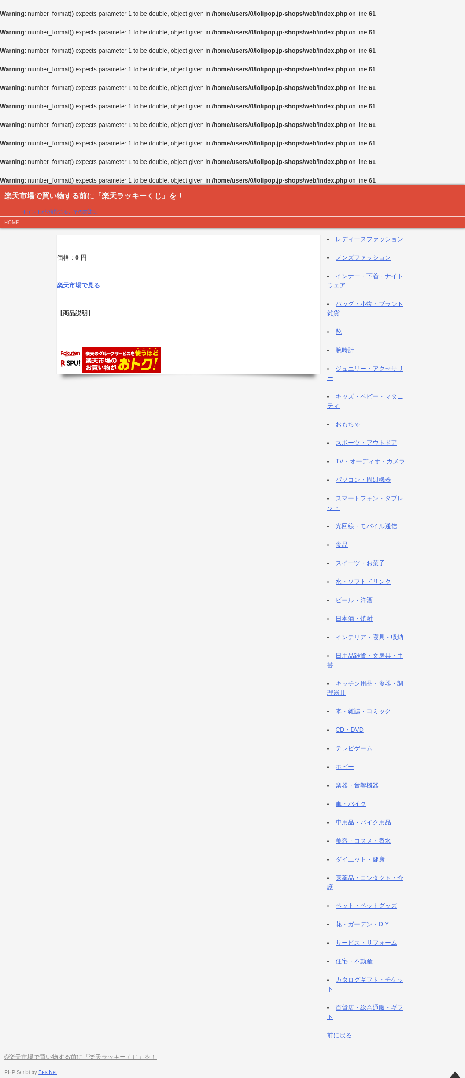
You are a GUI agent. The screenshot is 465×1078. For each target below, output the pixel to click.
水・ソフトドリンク (363, 581)
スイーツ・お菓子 (360, 563)
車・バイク (351, 803)
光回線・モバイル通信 (366, 526)
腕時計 (345, 350)
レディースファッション (369, 238)
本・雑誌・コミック (363, 711)
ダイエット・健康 (360, 859)
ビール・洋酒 (354, 600)
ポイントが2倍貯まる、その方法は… (62, 211)
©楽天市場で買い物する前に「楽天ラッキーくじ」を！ (80, 1056)
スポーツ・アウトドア (366, 442)
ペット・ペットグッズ (366, 905)
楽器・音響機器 (357, 785)
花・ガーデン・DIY (362, 924)
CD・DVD (350, 729)
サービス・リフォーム (366, 942)
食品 (342, 544)
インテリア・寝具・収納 (369, 637)
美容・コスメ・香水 (363, 840)
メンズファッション (363, 257)
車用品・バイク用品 (363, 822)
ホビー (345, 766)
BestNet (47, 1072)
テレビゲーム (354, 748)
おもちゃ (348, 424)
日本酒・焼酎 (354, 618)
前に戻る (339, 1035)
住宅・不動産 (354, 961)
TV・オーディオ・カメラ (370, 461)
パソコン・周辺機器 (363, 479)
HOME (11, 222)
